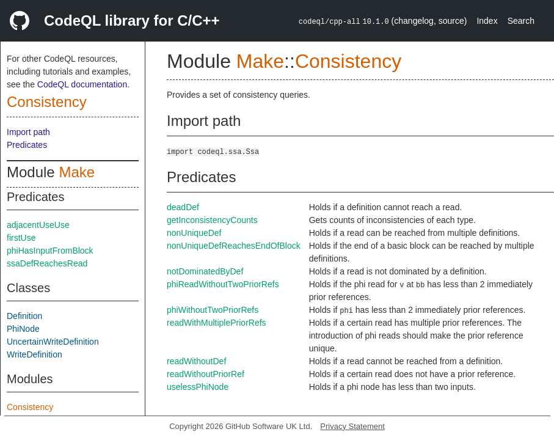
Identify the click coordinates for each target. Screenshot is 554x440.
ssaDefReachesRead (47, 263)
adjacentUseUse (38, 225)
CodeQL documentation (82, 84)
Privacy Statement (352, 426)
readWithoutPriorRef (205, 374)
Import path (28, 132)
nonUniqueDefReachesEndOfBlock (234, 246)
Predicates (27, 145)
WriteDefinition (34, 354)
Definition (24, 316)
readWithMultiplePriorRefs (216, 323)
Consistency (47, 102)
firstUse (21, 238)
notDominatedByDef (205, 271)
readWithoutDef (196, 361)
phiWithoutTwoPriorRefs (212, 310)
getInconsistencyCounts (212, 220)
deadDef (183, 207)
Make (77, 172)
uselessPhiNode (197, 387)
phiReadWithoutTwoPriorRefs (223, 284)
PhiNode (23, 329)
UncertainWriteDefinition (53, 341)
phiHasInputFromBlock (50, 250)
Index (486, 21)
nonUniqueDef (194, 233)
